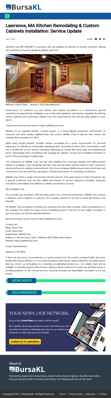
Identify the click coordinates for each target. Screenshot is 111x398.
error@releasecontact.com (66, 264)
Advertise (90, 394)
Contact (103, 394)
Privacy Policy (75, 394)
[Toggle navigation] (7, 16)
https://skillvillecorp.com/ (52, 125)
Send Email (17, 231)
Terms (62, 394)
